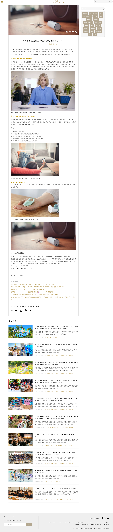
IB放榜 (99, 28)
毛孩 (95, 34)
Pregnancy (44, 44)
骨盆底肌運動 (21, 306)
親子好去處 (98, 31)
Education (49, 445)
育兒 (101, 16)
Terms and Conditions (96, 524)
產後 (37, 306)
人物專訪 (96, 19)
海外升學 (93, 28)
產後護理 (51, 44)
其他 (56, 44)
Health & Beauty (69, 522)
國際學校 (86, 28)
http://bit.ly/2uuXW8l (25, 268)
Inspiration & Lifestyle (80, 522)
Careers (77, 524)
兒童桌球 (85, 13)
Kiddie (107, 522)
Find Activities (59, 355)
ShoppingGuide (87, 16)
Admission (58, 481)
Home (46, 522)
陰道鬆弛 (31, 306)
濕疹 (92, 31)
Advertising (106, 524)
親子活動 (55, 337)
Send (28, 524)
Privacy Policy (85, 524)
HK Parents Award (99, 522)
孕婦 (92, 25)
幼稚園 (86, 25)
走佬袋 (95, 16)
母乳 (90, 34)
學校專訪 (86, 31)
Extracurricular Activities (64, 445)
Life (66, 355)
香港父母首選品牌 (88, 22)
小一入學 (98, 25)
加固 (101, 13)
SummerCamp (93, 13)
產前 (100, 22)
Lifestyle (49, 337)
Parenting (90, 522)
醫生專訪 (89, 19)
